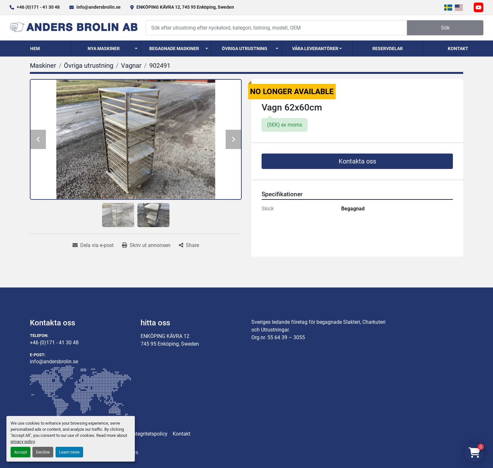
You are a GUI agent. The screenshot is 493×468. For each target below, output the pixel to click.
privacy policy (23, 441)
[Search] (276, 27)
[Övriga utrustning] (88, 65)
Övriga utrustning (244, 48)
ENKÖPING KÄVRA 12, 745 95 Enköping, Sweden (185, 7)
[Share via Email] (93, 245)
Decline (43, 452)
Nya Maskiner (104, 48)
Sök (445, 28)
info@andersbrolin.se (98, 7)
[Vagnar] (131, 65)
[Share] (189, 245)
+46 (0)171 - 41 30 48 (38, 7)
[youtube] (478, 7)
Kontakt (458, 48)
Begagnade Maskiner (174, 48)
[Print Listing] (146, 245)
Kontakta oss (357, 161)
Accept (20, 452)
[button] (106, 48)
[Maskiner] (43, 65)
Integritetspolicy (150, 434)
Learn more (69, 452)
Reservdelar (387, 48)
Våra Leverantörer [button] (315, 48)
